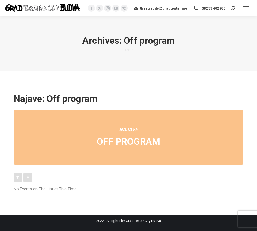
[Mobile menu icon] (246, 8)
